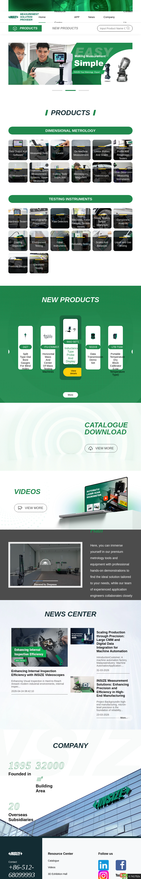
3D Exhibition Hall (57, 874)
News (91, 17)
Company (109, 17)
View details (73, 372)
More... (124, 717)
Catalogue (53, 860)
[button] (57, 90)
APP (77, 17)
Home (42, 17)
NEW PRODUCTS (65, 28)
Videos (51, 867)
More (70, 395)
